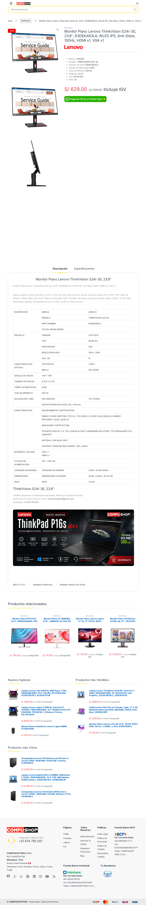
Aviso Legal (102, 834)
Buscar (135, 9)
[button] (57, 29)
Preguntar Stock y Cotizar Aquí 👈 (85, 99)
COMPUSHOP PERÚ (18, 901)
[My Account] (137, 3)
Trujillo (66, 834)
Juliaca (66, 842)
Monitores (25, 20)
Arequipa (67, 838)
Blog (82, 856)
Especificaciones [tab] (84, 268)
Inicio (10, 20)
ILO (64, 846)
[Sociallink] (8, 876)
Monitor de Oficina (77, 584)
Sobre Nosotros (87, 836)
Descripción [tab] (60, 268)
